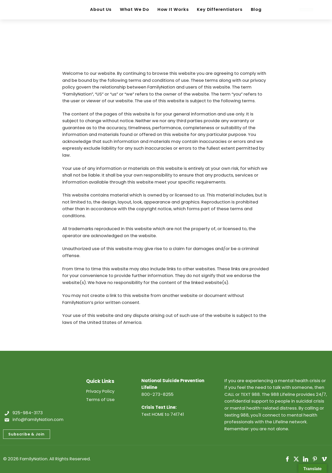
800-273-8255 (157, 394)
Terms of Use (100, 400)
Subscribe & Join (26, 434)
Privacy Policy (100, 391)
